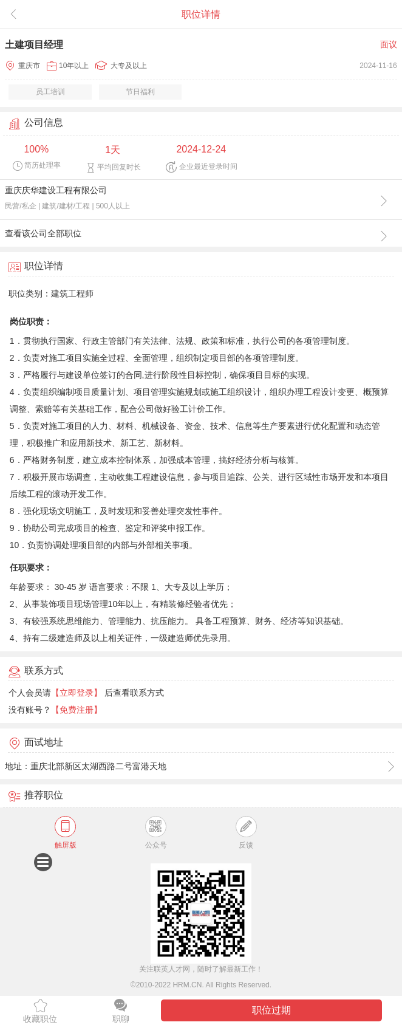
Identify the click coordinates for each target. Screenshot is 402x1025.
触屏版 (66, 832)
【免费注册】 (76, 710)
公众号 (156, 832)
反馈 (246, 832)
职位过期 (271, 1010)
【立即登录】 (76, 693)
